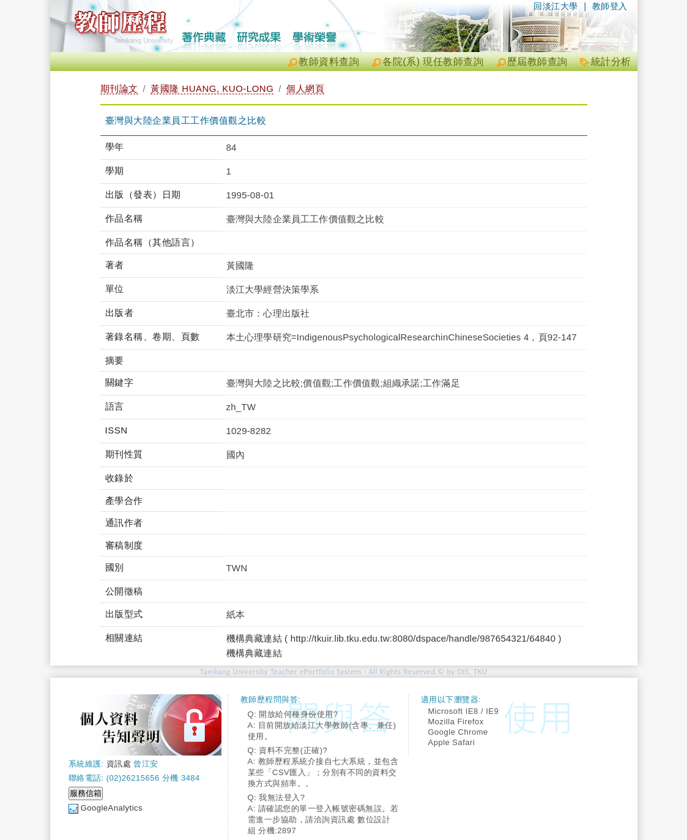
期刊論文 (119, 88)
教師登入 (610, 6)
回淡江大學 (555, 6)
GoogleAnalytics (112, 807)
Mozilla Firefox (456, 721)
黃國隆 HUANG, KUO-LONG (211, 88)
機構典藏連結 (254, 653)
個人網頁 (305, 88)
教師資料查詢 (329, 61)
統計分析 (611, 61)
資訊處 (119, 763)
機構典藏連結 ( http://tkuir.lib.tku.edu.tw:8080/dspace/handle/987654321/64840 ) (394, 638)
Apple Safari (451, 742)
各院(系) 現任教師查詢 (432, 61)
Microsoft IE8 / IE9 (463, 711)
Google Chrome (458, 732)
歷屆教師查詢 (537, 61)
